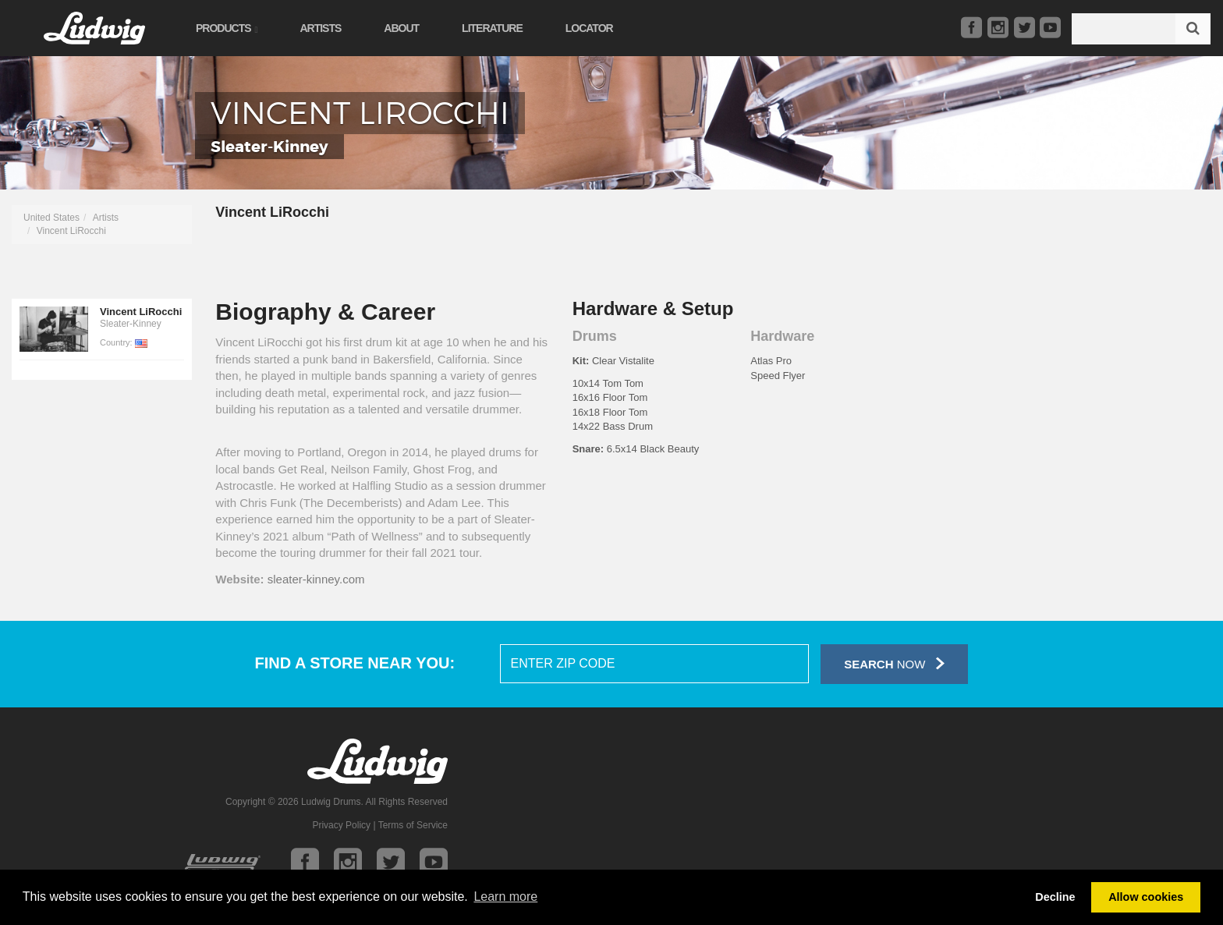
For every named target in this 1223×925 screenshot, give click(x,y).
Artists (320, 28)
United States (51, 217)
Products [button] (226, 28)
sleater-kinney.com (316, 579)
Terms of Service (413, 825)
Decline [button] (1055, 897)
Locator (589, 28)
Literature (492, 28)
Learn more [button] (505, 896)
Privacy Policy (341, 825)
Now (894, 663)
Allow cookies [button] (1145, 897)
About (401, 28)
